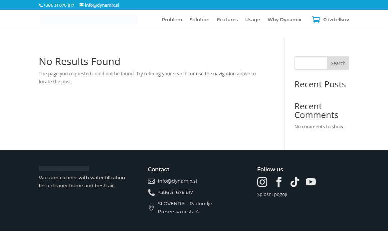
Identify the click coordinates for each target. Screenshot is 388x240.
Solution (200, 20)
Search (338, 63)
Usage (252, 20)
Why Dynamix (284, 20)
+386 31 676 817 (59, 5)
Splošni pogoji (272, 194)
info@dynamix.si (177, 181)
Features (227, 20)
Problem (172, 20)
